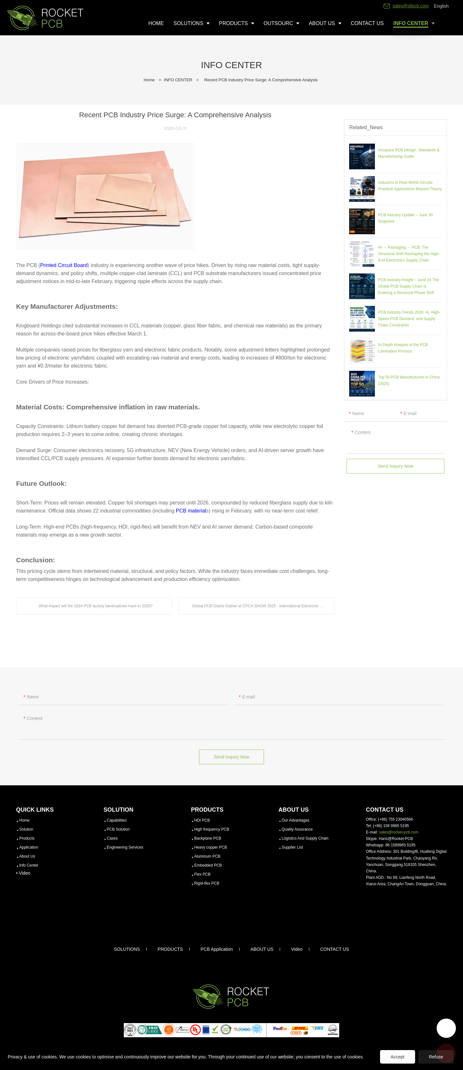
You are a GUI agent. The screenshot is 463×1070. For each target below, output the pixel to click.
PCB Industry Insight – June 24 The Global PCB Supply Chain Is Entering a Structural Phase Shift (408, 286)
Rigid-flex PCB (206, 883)
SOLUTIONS (127, 949)
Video (297, 949)
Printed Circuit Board (64, 265)
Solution (26, 829)
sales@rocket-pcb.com (398, 832)
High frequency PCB (211, 829)
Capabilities (117, 820)
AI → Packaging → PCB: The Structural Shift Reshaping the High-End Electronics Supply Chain (409, 254)
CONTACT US (334, 949)
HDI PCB (202, 820)
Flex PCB (202, 874)
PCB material (191, 510)
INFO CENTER (178, 79)
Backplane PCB (207, 838)
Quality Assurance (297, 829)
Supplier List (292, 847)
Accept (397, 1056)
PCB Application (217, 949)
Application (28, 847)
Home (149, 79)
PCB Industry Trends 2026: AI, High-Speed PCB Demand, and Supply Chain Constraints (409, 318)
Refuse (436, 1056)
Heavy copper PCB (210, 847)
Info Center (28, 865)
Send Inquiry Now (395, 470)
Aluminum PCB (207, 856)
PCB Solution (118, 829)
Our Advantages (295, 820)
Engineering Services (125, 847)
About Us (27, 856)
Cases (112, 838)
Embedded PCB (208, 865)
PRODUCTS (170, 949)
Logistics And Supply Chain (305, 838)
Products (26, 838)
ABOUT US (261, 949)
